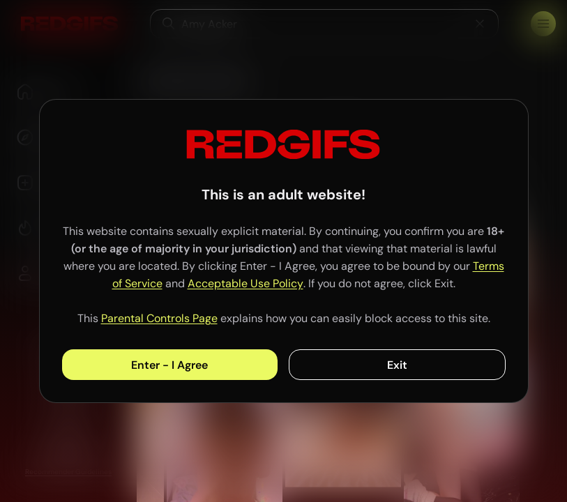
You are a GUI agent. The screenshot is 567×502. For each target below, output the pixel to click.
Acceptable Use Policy (245, 283)
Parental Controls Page (159, 318)
